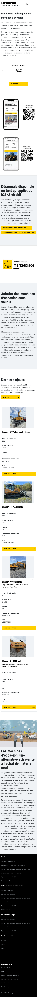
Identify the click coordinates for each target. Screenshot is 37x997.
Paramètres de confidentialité (10, 975)
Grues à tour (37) (6, 909)
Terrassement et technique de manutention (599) (15, 923)
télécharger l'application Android (16, 232)
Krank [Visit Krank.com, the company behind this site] (11, 994)
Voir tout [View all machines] (14, 84)
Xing (2, 948)
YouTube (3, 952)
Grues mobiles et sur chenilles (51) (11, 873)
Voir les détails (10, 473)
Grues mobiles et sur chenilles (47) (11, 927)
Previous (4, 71)
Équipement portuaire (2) (8, 931)
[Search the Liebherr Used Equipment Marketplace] (34, 4)
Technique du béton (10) (8, 861)
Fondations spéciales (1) (8, 919)
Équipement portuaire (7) (8, 906)
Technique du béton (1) (7, 890)
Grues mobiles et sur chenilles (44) (11, 902)
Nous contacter (5, 967)
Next (33, 70)
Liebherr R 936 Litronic (16, 663)
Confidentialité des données (9, 979)
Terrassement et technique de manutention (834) (15, 898)
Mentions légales (6, 987)
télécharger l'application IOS (14, 228)
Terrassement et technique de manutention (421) (15, 869)
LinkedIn (3, 940)
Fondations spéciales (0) (8, 894)
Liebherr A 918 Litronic (16, 584)
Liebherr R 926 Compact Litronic (16, 432)
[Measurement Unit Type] (27, 4)
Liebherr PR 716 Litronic (12, 507)
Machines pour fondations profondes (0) (13, 865)
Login (2, 971)
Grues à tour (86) (6, 881)
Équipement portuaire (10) (8, 877)
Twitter (3, 944)
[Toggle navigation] (31, 4)
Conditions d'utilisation (8, 983)
